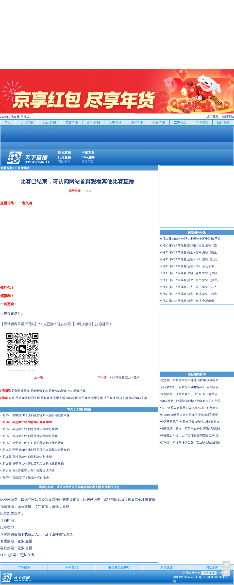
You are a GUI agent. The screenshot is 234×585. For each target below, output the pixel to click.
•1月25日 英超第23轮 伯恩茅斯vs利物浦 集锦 (29, 429)
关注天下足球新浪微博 (226, 564)
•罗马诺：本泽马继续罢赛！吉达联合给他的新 (190, 442)
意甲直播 (59, 398)
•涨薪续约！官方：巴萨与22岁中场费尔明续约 (190, 428)
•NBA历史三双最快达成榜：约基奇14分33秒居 (190, 401)
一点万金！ (8, 304)
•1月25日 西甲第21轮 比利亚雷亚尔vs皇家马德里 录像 (35, 415)
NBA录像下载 (76, 391)
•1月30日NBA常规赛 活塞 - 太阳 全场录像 (187, 266)
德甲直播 (97, 398)
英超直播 (46, 398)
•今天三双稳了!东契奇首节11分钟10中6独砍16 (189, 421)
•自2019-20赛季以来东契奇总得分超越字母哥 (189, 414)
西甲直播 (84, 398)
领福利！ (7, 296)
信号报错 (75, 191)
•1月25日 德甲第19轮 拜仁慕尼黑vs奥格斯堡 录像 (32, 443)
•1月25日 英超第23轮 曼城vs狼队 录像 (24, 477)
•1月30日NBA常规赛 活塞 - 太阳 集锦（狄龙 (188, 259)
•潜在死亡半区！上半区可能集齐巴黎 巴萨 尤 (189, 435)
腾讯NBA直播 (138, 398)
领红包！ (7, 288)
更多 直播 (24, 541)
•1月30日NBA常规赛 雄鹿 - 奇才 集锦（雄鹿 (188, 294)
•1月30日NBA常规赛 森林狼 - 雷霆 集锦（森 (188, 245)
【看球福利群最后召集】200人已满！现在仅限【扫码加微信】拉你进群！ (56, 324)
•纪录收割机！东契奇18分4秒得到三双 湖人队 (189, 387)
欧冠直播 (34, 398)
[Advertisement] (117, 34)
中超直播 (122, 398)
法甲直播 (110, 398)
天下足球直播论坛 (52, 534)
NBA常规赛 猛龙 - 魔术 (124, 377)
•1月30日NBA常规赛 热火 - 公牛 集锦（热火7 (189, 280)
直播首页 (6, 168)
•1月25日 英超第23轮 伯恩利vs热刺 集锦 (26, 456)
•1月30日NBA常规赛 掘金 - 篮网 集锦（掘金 (188, 252)
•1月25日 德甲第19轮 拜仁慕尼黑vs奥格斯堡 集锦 (32, 463)
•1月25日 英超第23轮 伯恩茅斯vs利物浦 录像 (29, 436)
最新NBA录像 (58, 391)
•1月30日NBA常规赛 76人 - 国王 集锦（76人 (188, 287)
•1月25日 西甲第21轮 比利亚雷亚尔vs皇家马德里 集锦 (35, 450)
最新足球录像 (21, 391)
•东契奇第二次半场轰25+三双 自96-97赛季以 (188, 394)
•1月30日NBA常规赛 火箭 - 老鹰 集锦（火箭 (188, 273)
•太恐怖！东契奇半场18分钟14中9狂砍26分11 (189, 380)
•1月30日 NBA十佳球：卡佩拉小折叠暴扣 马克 (190, 238)
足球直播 (21, 398)
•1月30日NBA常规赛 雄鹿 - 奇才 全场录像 (187, 300)
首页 (12, 398)
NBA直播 (72, 398)
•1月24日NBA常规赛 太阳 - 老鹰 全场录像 (27, 470)
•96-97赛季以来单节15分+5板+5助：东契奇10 (189, 408)
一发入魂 (25, 203)
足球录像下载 (39, 391)
